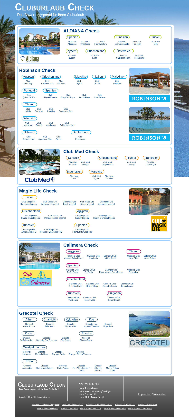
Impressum (144, 394)
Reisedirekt (91, 388)
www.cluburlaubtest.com (47, 409)
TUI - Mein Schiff (94, 397)
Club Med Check (81, 151)
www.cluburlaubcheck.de (115, 409)
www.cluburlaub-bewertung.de (99, 404)
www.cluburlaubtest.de (147, 404)
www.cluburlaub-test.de (125, 404)
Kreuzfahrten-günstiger (98, 391)
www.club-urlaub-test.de (90, 409)
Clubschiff (90, 394)
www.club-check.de (69, 409)
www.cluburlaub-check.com (140, 409)
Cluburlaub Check (94, 12)
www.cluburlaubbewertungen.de (45, 404)
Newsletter (159, 394)
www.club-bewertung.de (72, 404)
